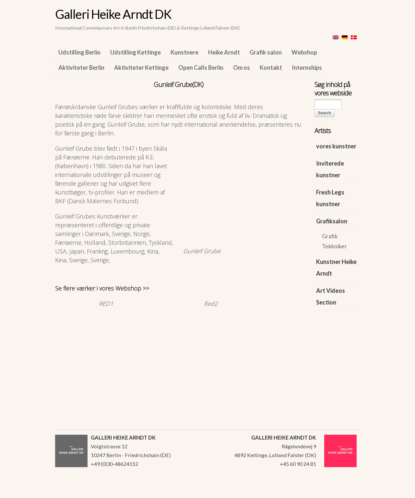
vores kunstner (336, 146)
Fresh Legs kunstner (330, 198)
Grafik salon (266, 52)
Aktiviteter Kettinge (141, 67)
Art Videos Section (330, 296)
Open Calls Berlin (200, 67)
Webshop (304, 52)
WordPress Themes (348, 491)
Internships (307, 67)
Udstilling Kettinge (135, 52)
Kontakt (271, 67)
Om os (241, 67)
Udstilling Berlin (79, 52)
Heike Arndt (224, 52)
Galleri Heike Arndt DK (113, 13)
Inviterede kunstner (330, 169)
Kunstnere (184, 52)
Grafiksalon (331, 221)
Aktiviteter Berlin (81, 67)
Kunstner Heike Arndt (336, 267)
